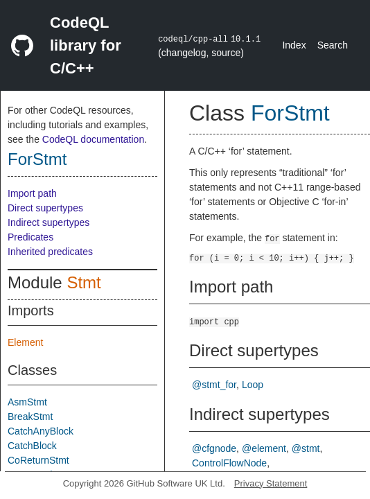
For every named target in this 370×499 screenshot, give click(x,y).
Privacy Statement (271, 483)
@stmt (306, 448)
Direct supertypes (45, 207)
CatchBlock (32, 445)
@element (264, 448)
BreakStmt (30, 416)
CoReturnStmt (38, 460)
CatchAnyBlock (40, 431)
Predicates (30, 237)
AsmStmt (27, 402)
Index (294, 45)
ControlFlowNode (229, 463)
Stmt (83, 282)
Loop (252, 384)
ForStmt (37, 159)
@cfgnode (214, 448)
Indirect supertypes (48, 222)
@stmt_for (214, 384)
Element (25, 342)
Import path (32, 193)
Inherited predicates (50, 251)
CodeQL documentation (93, 139)
